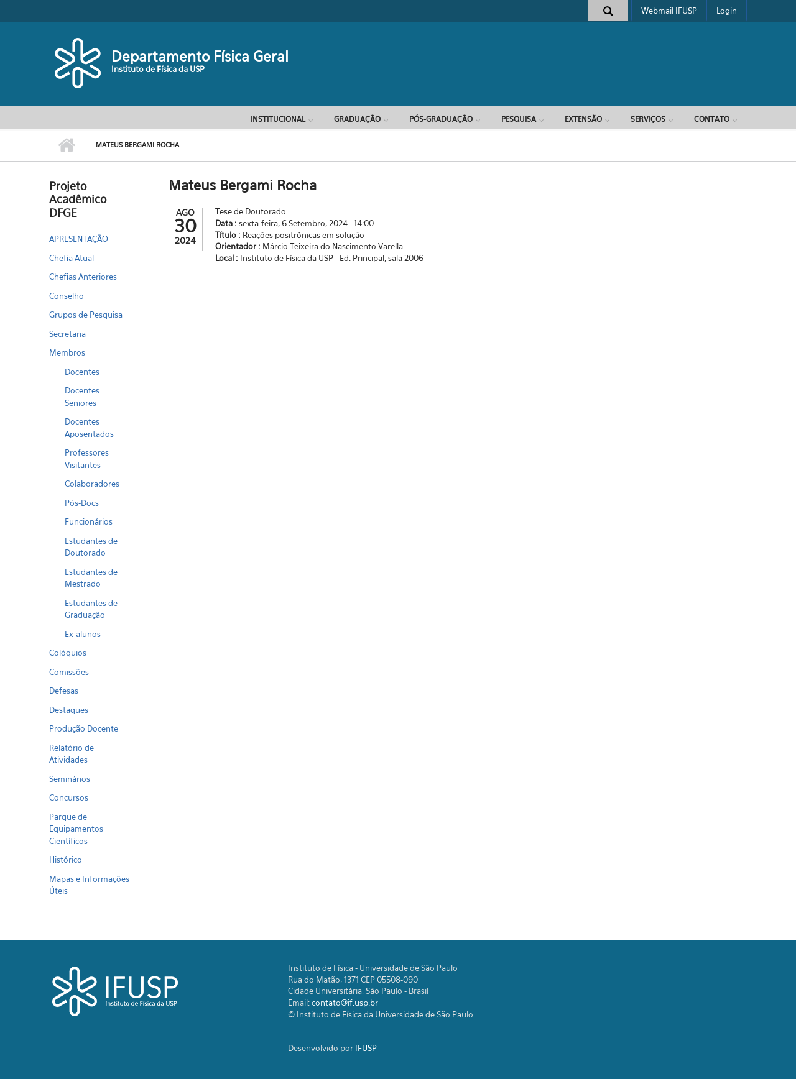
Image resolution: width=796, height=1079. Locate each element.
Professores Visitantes (87, 459)
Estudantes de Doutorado (91, 547)
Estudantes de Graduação (91, 609)
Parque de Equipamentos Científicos (76, 829)
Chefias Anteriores (83, 277)
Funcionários (89, 521)
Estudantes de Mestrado (91, 578)
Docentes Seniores (82, 396)
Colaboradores (92, 484)
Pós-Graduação (441, 119)
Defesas (63, 691)
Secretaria (67, 334)
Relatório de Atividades (71, 754)
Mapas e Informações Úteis (89, 885)
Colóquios (67, 653)
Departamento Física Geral (200, 56)
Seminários (69, 779)
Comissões (69, 672)
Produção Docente (83, 728)
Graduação (357, 119)
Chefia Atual (71, 258)
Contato (711, 119)
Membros (67, 352)
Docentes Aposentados (89, 427)
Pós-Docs (82, 503)
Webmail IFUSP (669, 11)
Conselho (66, 296)
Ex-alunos (83, 634)
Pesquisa (518, 119)
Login (726, 11)
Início (66, 145)
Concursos (68, 797)
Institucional (278, 119)
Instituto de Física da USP (158, 69)
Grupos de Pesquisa (86, 314)
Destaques (68, 710)
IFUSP (366, 1048)
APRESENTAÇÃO (78, 239)
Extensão (583, 119)
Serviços (648, 119)
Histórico (65, 860)
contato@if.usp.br (345, 1003)
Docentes (82, 372)
